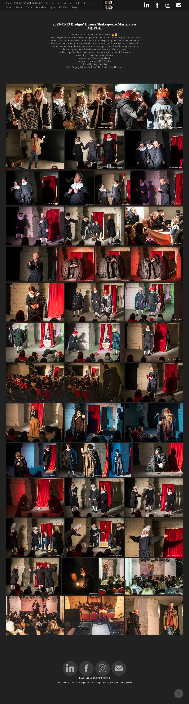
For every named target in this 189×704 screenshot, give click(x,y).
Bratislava (41, 7)
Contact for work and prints (28, 2)
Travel (29, 7)
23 (59, 2)
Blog (74, 7)
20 (77, 2)
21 (71, 2)
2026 (8, 2)
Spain (53, 7)
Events (9, 7)
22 (65, 2)
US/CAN (63, 7)
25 (47, 2)
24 (53, 2)
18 (89, 2)
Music (19, 7)
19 (83, 2)
